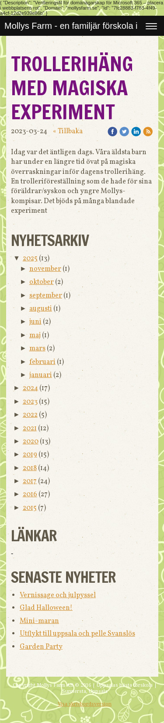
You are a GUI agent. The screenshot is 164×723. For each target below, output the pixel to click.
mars (37, 348)
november (45, 269)
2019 (30, 455)
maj (35, 335)
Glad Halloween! (46, 608)
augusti (40, 309)
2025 (30, 258)
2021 (30, 428)
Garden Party (41, 647)
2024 (30, 388)
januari (40, 375)
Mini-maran (39, 621)
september (45, 296)
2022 (30, 415)
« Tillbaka (68, 131)
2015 (30, 508)
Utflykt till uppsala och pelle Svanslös (77, 634)
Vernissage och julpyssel (58, 595)
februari (42, 362)
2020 (30, 441)
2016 (30, 494)
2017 (30, 481)
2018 (30, 468)
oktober (41, 282)
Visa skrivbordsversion (85, 704)
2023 (30, 402)
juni (35, 322)
